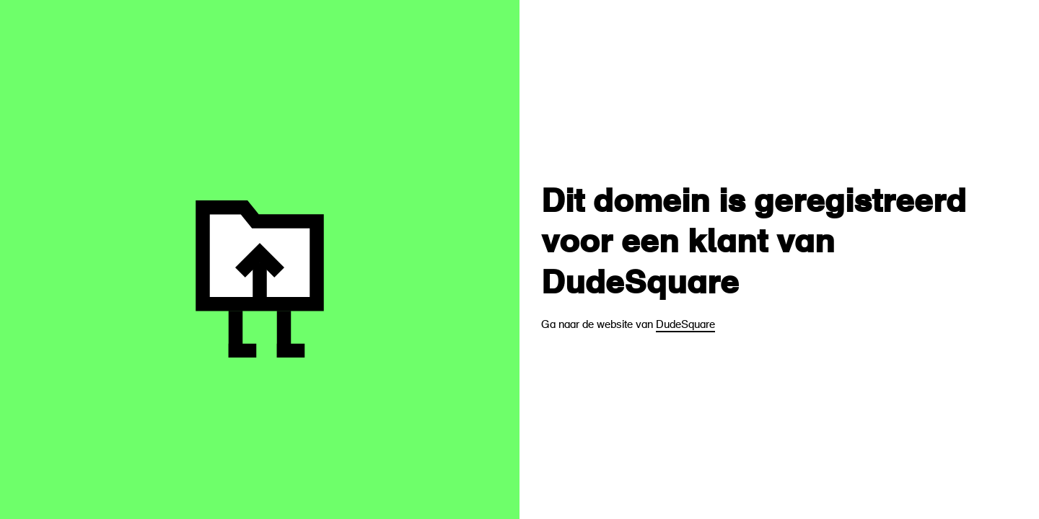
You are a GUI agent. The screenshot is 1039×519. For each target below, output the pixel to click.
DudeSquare (685, 325)
